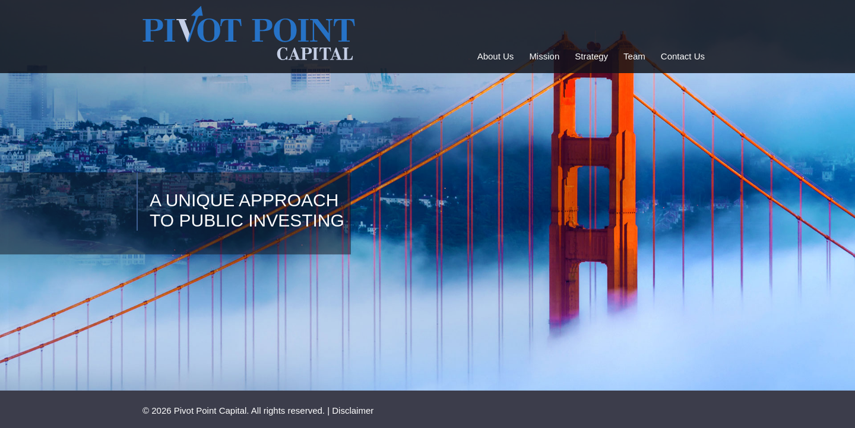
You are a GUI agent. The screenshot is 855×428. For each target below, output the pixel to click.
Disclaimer (352, 410)
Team (634, 56)
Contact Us (683, 56)
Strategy (591, 56)
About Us (495, 56)
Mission (544, 56)
